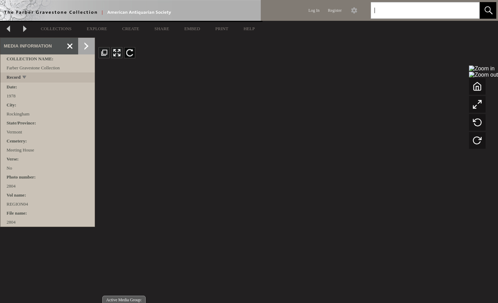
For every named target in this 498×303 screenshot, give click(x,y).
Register (335, 10)
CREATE (130, 28)
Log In (314, 10)
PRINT (222, 28)
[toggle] (24, 77)
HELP (249, 28)
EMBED (192, 28)
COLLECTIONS (56, 28)
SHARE (161, 28)
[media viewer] (296, 183)
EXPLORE (97, 28)
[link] (468, 10)
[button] (488, 10)
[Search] (417, 10)
